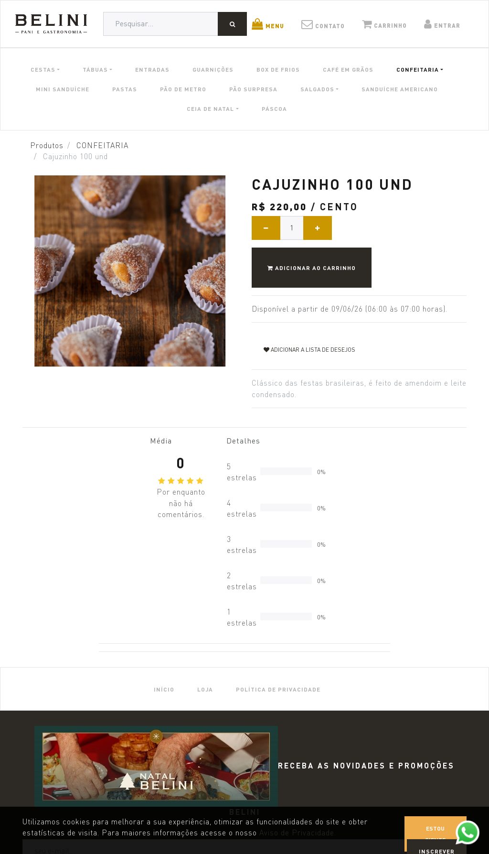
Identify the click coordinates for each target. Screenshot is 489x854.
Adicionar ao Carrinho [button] (311, 267)
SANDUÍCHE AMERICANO (399, 89)
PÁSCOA (274, 108)
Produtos (47, 145)
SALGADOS (317, 89)
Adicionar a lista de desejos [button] (309, 349)
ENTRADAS (152, 69)
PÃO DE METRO (183, 89)
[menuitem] (164, 689)
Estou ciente (435, 834)
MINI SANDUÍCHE (62, 89)
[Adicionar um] (317, 228)
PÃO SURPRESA (253, 89)
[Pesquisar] (232, 24)
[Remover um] (266, 228)
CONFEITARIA (417, 69)
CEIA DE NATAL (210, 108)
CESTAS (43, 69)
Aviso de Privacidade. (297, 832)
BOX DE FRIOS (278, 69)
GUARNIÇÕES (213, 69)
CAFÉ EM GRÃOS (348, 69)
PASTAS (124, 89)
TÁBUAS (95, 69)
